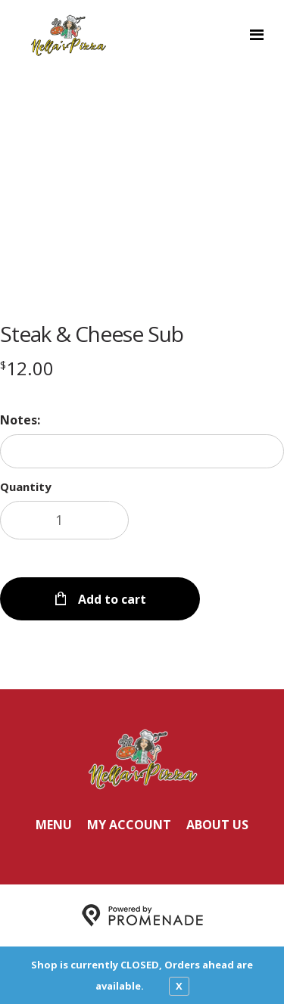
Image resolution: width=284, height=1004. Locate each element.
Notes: (20, 420)
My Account (129, 824)
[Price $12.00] (27, 368)
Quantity (25, 486)
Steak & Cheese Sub (91, 334)
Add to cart (110, 599)
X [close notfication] (179, 986)
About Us (217, 824)
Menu (54, 824)
